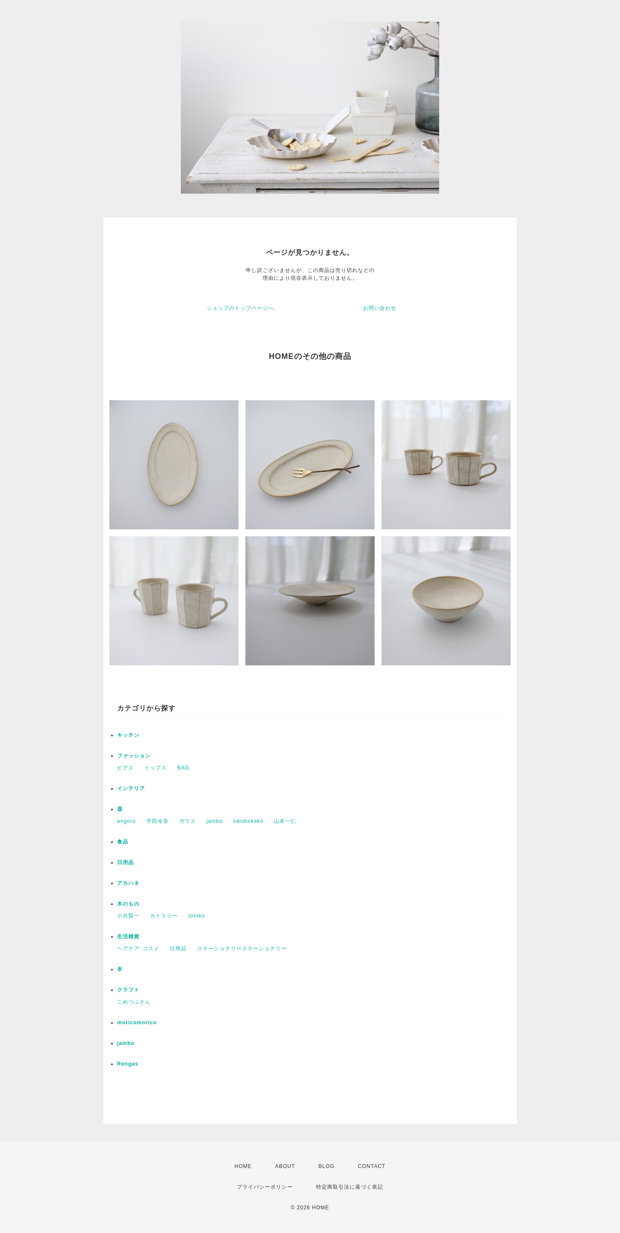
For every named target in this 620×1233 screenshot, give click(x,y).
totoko (197, 916)
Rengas (127, 1064)
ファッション (134, 756)
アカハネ (128, 883)
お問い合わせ (380, 308)
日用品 (125, 862)
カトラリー (164, 916)
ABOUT (285, 1166)
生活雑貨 (128, 936)
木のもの (128, 904)
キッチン (128, 735)
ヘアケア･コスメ (138, 949)
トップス (155, 768)
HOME (243, 1166)
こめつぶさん (134, 1002)
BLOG (327, 1166)
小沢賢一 (128, 916)
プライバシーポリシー (265, 1187)
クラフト (128, 990)
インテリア (131, 788)
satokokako (248, 821)
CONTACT (371, 1166)
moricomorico (137, 1023)
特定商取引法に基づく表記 (349, 1187)
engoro (126, 821)
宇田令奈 (157, 821)
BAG (183, 768)
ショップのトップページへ (240, 308)
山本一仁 (285, 821)
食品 (122, 842)
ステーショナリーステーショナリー (242, 949)
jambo (214, 821)
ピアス (125, 768)
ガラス (187, 821)
